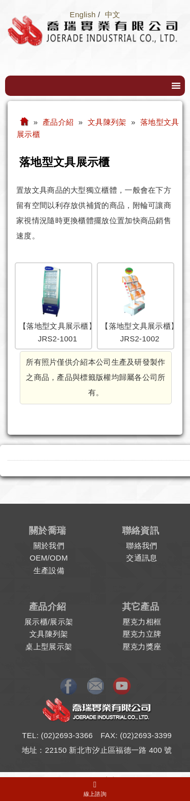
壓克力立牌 (142, 634)
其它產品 (140, 607)
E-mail (96, 686)
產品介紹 (47, 607)
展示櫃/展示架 (48, 621)
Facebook (70, 686)
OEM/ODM (49, 557)
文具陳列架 (48, 634)
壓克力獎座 (142, 646)
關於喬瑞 (47, 531)
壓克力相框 (142, 621)
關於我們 (48, 545)
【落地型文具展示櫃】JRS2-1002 (135, 306)
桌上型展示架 (48, 646)
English (83, 14)
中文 (113, 14)
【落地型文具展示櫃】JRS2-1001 (53, 306)
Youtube (121, 686)
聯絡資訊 (140, 531)
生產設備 (48, 570)
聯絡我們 (141, 545)
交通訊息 (141, 557)
